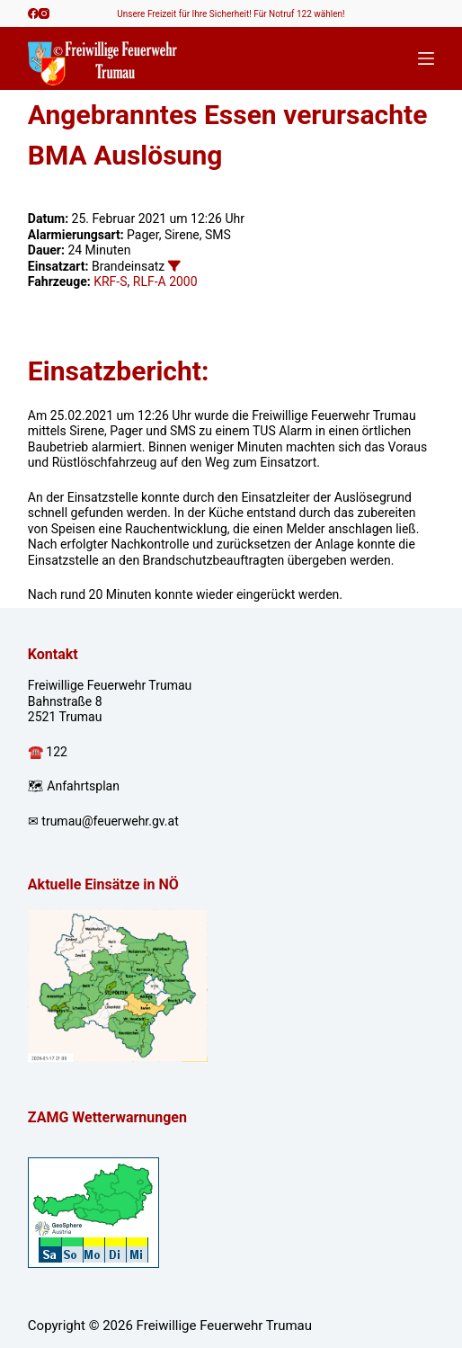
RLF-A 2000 (165, 281)
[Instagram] (44, 13)
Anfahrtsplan (83, 786)
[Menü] (426, 58)
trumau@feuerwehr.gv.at (109, 821)
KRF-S (110, 281)
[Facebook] (33, 13)
